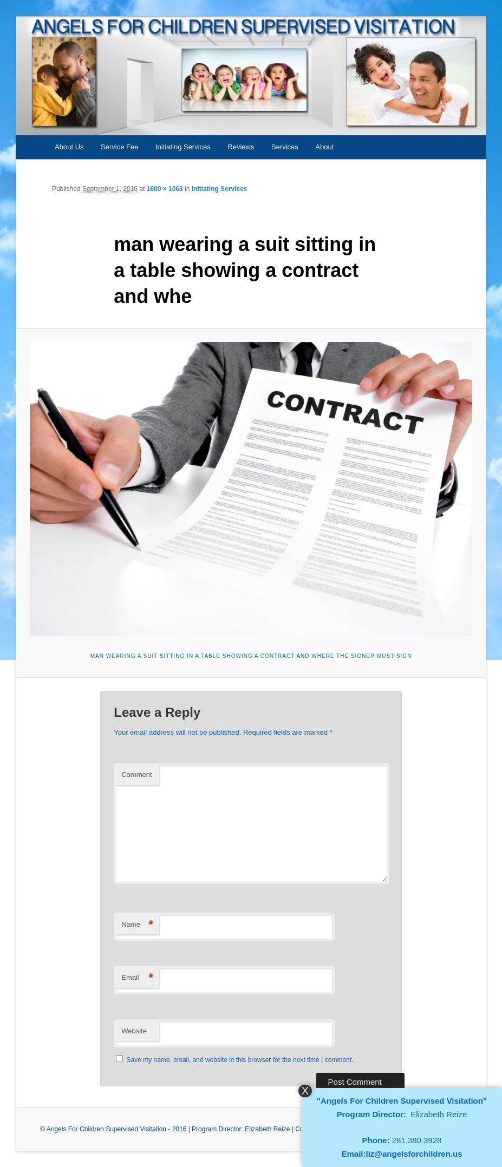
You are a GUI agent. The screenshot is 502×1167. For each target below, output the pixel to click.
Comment (136, 774)
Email (137, 978)
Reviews (240, 147)
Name (137, 925)
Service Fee (119, 147)
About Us (69, 147)
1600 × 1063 (165, 189)
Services (284, 147)
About (324, 147)
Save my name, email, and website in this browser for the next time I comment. (240, 1060)
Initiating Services (183, 147)
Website (134, 1031)
